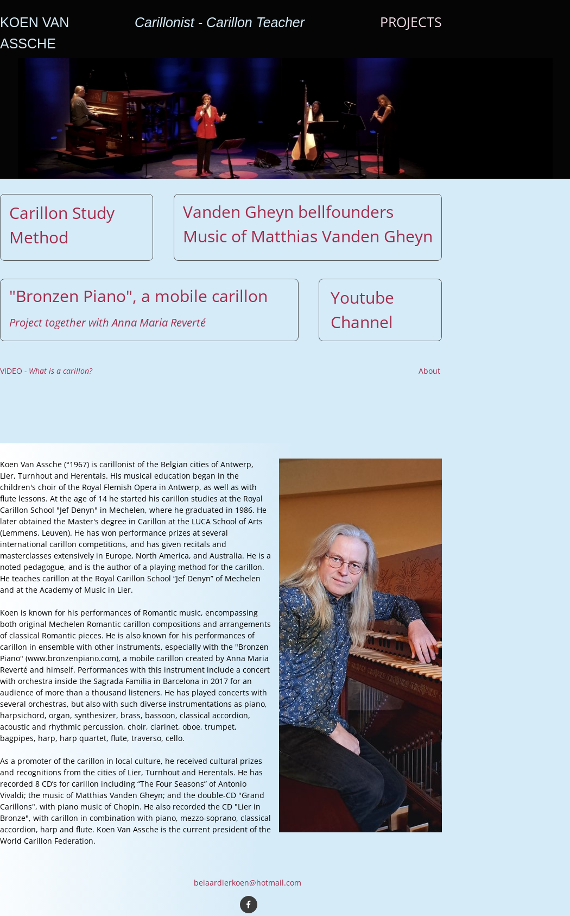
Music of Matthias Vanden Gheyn (308, 236)
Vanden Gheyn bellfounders (288, 211)
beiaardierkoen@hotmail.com (247, 882)
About (429, 371)
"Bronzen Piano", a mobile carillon (138, 296)
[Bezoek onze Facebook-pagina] (248, 904)
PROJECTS (411, 21)
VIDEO (46, 371)
